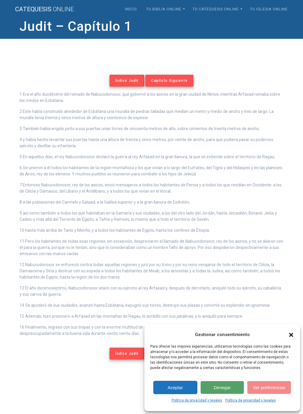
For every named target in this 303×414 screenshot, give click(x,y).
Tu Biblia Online (163, 9)
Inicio (131, 9)
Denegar (222, 387)
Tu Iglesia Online (269, 9)
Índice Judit (126, 81)
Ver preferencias (269, 387)
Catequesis (44, 9)
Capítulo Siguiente (169, 81)
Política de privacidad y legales (197, 400)
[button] (291, 335)
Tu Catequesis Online (216, 9)
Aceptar (175, 387)
